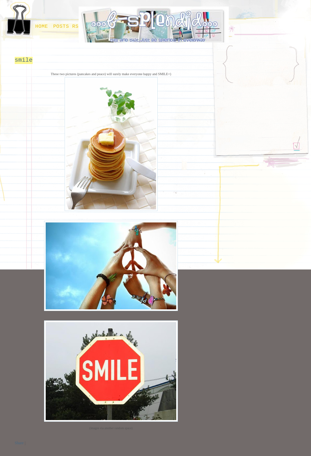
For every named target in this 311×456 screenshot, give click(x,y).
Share (19, 443)
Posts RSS (67, 26)
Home (41, 26)
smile (24, 60)
